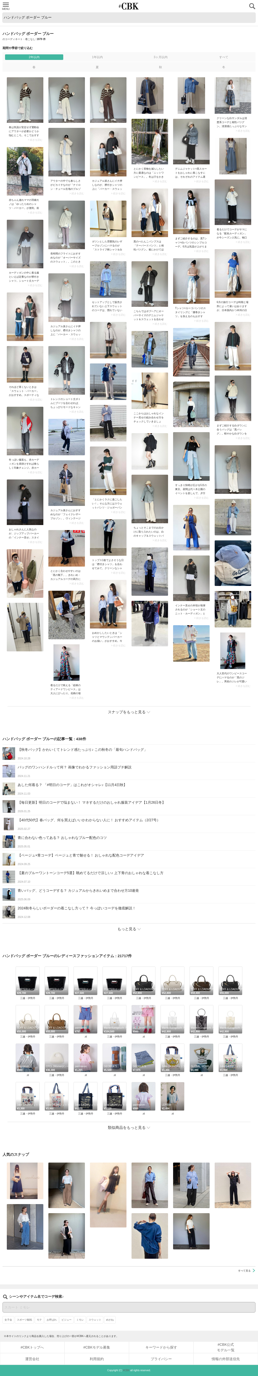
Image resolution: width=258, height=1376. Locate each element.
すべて (223, 57)
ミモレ (80, 1319)
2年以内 (34, 57)
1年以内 (97, 57)
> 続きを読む (35, 140)
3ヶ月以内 (161, 57)
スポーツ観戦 (24, 1319)
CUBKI (129, 6)
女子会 (8, 1319)
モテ (39, 1319)
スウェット (95, 1319)
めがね (110, 1319)
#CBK (126, 1370)
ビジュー (66, 1319)
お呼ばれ (52, 1319)
